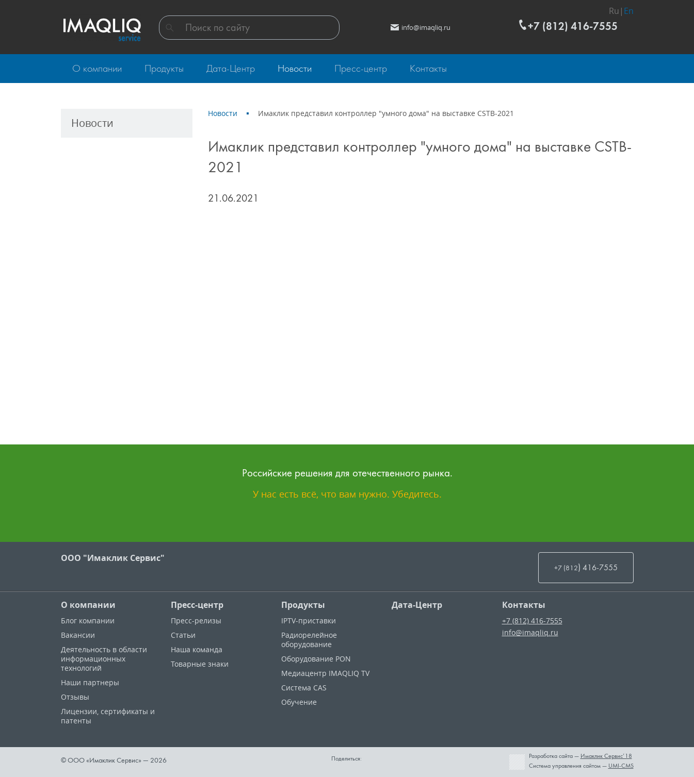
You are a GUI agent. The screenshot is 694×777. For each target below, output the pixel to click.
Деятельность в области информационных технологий (104, 658)
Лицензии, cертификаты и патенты (108, 715)
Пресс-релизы (196, 620)
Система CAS (304, 687)
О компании (88, 604)
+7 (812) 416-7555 (532, 620)
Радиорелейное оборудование (309, 639)
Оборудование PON (316, 659)
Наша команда (196, 649)
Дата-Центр (417, 604)
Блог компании (88, 620)
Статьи (183, 635)
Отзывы (75, 697)
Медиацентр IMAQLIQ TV (325, 673)
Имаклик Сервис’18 (606, 755)
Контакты (523, 604)
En (629, 8)
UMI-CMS (621, 765)
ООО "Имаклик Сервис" (113, 558)
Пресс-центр (197, 604)
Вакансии (78, 635)
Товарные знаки (200, 664)
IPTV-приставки (308, 620)
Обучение (299, 702)
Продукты (303, 604)
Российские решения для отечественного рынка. (347, 472)
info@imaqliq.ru (530, 632)
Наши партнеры (90, 682)
